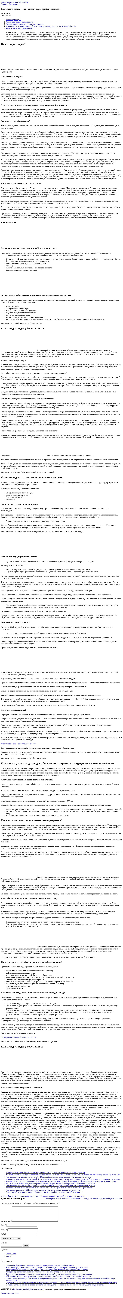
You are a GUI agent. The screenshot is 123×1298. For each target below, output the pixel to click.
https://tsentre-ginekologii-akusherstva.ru (27, 1292)
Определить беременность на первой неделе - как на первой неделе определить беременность (44, 1192)
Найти (26, 1248)
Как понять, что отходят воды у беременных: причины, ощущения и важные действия (41, 26)
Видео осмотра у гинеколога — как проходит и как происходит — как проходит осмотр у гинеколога (47, 1270)
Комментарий (6, 1224)
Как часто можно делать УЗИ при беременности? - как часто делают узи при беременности (43, 1190)
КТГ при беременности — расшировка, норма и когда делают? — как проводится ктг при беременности (48, 1279)
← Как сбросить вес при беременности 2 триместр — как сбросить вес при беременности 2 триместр (42, 1196)
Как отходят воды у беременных (19, 28)
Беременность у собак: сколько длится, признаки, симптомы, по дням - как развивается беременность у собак (50, 1186)
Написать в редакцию (9, 1296)
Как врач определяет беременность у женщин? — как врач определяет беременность (40, 1275)
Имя (3, 1228)
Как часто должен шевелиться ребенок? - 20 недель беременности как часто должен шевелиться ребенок (48, 1177)
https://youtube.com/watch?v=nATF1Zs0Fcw (18, 744)
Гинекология (11, 1257)
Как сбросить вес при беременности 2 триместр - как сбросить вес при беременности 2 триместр (45, 1173)
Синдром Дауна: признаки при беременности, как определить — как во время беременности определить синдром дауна (55, 1288)
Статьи (8, 1259)
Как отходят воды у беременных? (19, 22)
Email (4, 1232)
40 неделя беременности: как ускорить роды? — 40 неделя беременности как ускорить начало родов (47, 1273)
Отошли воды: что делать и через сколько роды (25, 24)
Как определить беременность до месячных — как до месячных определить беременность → (84, 1198)
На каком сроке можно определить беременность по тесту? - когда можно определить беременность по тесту (50, 1183)
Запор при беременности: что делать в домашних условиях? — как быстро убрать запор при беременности (49, 1277)
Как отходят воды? (13, 20)
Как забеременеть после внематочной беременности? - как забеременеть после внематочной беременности (49, 1188)
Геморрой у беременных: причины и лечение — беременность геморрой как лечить (40, 1268)
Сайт (3, 1237)
